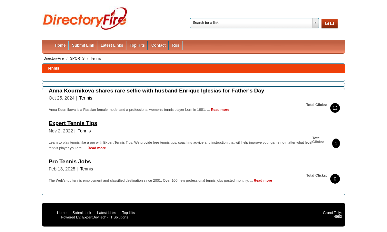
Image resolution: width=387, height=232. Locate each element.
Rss (175, 45)
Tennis (96, 58)
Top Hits (137, 45)
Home (60, 45)
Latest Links (112, 45)
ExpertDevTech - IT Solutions (105, 217)
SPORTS (77, 58)
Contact (158, 45)
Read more (220, 109)
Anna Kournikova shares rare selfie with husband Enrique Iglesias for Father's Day (156, 91)
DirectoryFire (54, 58)
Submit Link (83, 45)
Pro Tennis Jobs (70, 162)
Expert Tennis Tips (73, 123)
